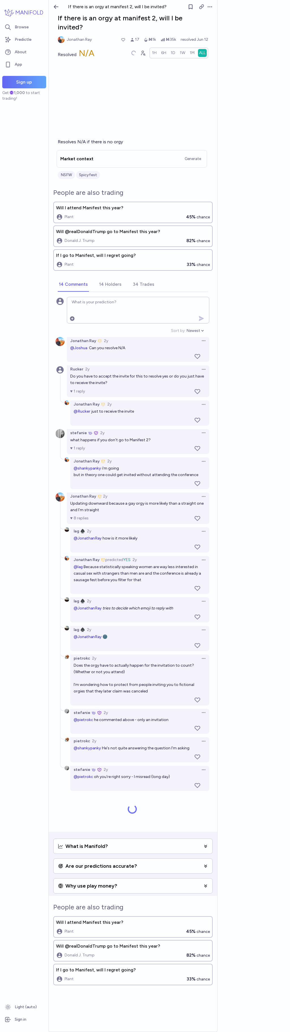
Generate (193, 158)
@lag (78, 566)
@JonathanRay (88, 538)
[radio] (154, 53)
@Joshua (78, 348)
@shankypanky (87, 468)
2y (106, 340)
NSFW (66, 174)
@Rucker (82, 411)
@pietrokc (83, 719)
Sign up (24, 82)
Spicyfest (88, 174)
